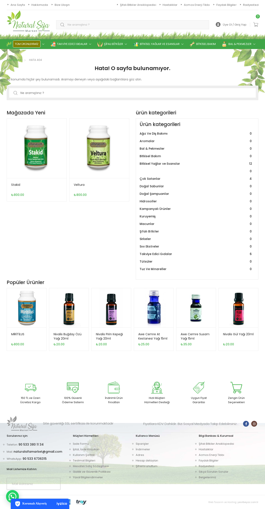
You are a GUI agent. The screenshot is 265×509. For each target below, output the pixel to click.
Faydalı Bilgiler (209, 460)
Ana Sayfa (14, 60)
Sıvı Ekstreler (196, 246)
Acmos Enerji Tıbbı (211, 455)
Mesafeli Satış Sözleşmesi (91, 466)
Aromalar (196, 141)
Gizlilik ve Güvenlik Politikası (92, 472)
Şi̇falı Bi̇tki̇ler (196, 231)
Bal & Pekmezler (196, 148)
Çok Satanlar (196, 179)
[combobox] (132, 24)
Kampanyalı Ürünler (196, 209)
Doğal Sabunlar (196, 186)
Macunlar (196, 224)
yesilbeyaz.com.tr (247, 502)
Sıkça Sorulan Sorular (213, 472)
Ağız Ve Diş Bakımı (196, 133)
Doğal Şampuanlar (196, 194)
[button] (12, 496)
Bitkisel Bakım (196, 156)
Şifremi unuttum (146, 466)
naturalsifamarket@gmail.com (38, 451)
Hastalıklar (206, 449)
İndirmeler (143, 449)
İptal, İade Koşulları (86, 449)
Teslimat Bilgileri (84, 460)
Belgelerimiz (207, 477)
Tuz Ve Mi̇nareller (196, 269)
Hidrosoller (196, 201)
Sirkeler (196, 239)
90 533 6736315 (35, 459)
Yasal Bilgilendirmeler (88, 477)
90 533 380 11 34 (31, 444)
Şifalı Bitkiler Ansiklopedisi (216, 444)
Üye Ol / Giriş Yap (231, 25)
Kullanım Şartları (84, 455)
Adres (140, 455)
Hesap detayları (147, 460)
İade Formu (81, 444)
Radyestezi (206, 466)
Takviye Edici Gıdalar (196, 254)
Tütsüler (196, 261)
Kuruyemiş (196, 216)
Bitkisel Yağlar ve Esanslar (196, 167)
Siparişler (142, 444)
